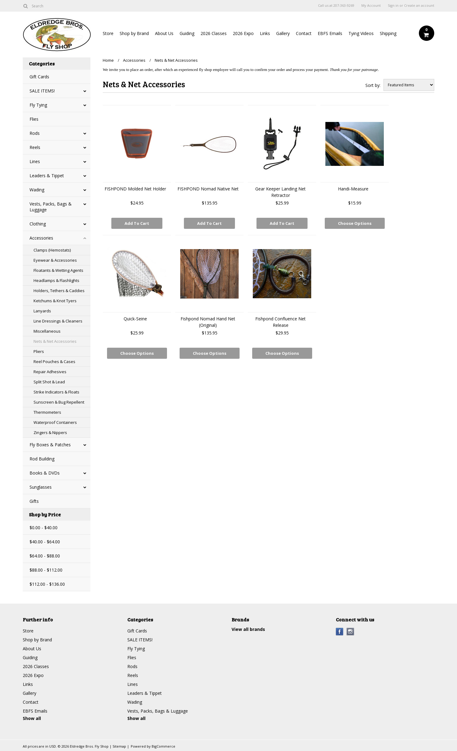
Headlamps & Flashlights (56, 280)
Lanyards (42, 311)
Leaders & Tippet (47, 175)
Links (265, 33)
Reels (35, 147)
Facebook (340, 632)
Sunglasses (41, 487)
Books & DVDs (45, 473)
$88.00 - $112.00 (46, 570)
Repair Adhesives (50, 371)
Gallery (283, 33)
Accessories (41, 238)
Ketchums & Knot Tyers (55, 300)
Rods (35, 133)
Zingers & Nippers (50, 432)
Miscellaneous (47, 331)
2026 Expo (243, 33)
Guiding (187, 33)
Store (108, 33)
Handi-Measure (353, 189)
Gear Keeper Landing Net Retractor (280, 192)
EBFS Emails (330, 33)
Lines (35, 161)
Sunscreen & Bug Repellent (59, 402)
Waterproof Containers (55, 422)
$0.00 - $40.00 (44, 527)
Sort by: (372, 85)
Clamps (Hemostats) (52, 250)
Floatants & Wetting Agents (58, 270)
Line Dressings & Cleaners (58, 321)
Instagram (350, 632)
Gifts (34, 501)
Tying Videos (361, 33)
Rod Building (42, 459)
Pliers (39, 351)
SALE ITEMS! (42, 91)
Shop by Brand (134, 33)
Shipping (388, 33)
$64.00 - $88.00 (45, 556)
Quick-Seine (135, 319)
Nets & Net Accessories (55, 341)
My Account (371, 5)
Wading (37, 190)
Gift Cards (39, 77)
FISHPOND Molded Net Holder (135, 189)
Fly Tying (38, 105)
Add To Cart (137, 223)
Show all (32, 718)
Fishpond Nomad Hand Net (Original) (208, 322)
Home (108, 60)
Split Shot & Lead (49, 382)
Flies (34, 119)
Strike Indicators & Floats (56, 392)
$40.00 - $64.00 (45, 542)
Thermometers (47, 412)
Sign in (393, 5)
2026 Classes (214, 33)
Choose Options (355, 223)
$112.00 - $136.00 (47, 584)
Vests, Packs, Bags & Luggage (51, 207)
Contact (304, 33)
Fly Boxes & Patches (50, 445)
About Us (164, 33)
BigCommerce (163, 746)
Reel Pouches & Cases (54, 361)
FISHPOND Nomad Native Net (208, 189)
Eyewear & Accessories (55, 260)
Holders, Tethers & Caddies (59, 290)
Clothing (38, 224)
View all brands (248, 629)
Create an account (419, 5)
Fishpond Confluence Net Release (280, 322)
